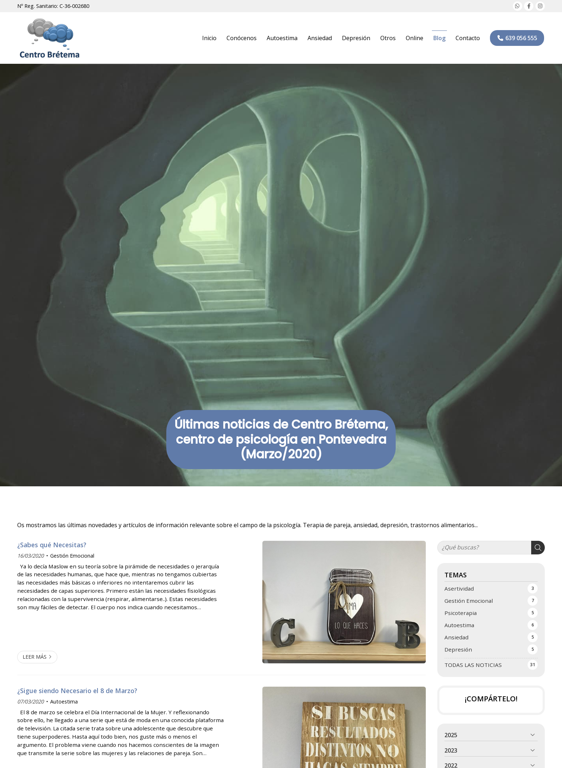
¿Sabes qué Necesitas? (51, 545)
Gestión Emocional (72, 555)
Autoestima (64, 701)
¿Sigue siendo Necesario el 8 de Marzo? (77, 691)
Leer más (35, 656)
